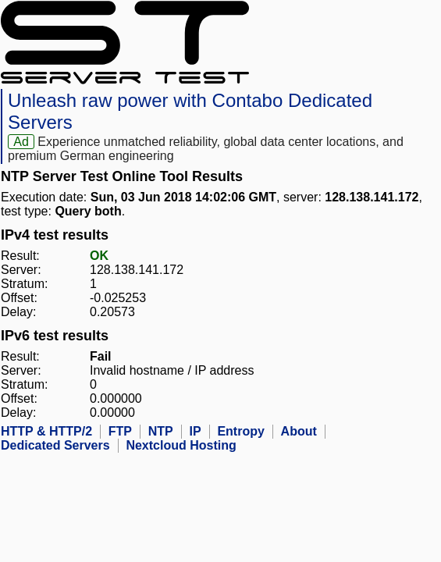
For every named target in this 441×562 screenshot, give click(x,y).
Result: (20, 255)
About (299, 431)
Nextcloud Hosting (181, 445)
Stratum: (24, 283)
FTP (120, 431)
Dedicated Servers (55, 445)
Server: (21, 269)
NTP (160, 431)
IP (195, 431)
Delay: (18, 311)
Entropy (240, 431)
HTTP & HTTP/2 (46, 431)
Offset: (19, 297)
